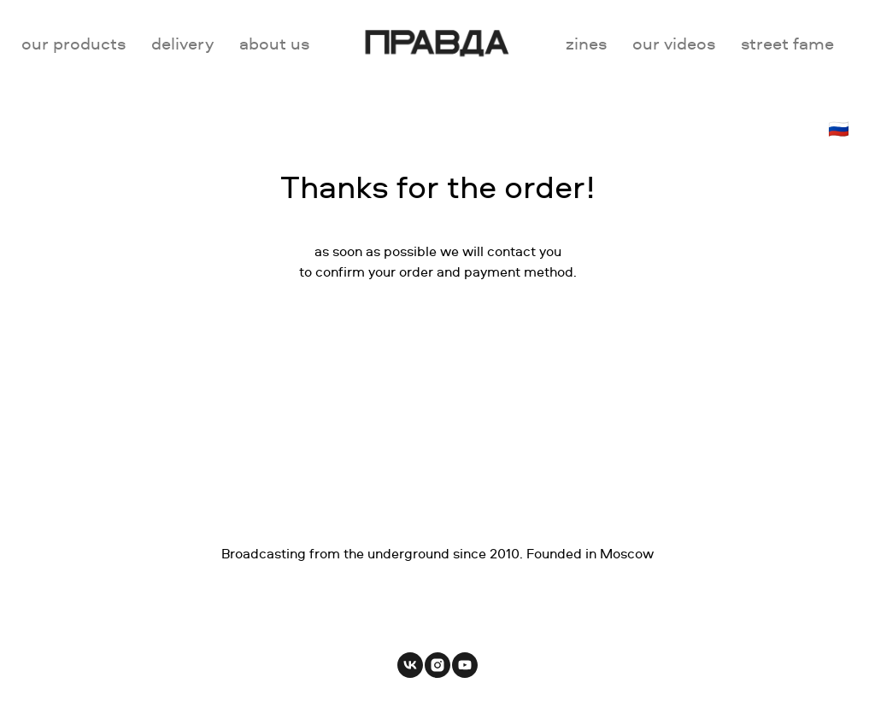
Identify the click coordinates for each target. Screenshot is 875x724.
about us (274, 43)
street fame (787, 43)
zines (586, 43)
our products (73, 43)
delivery (182, 43)
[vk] (410, 665)
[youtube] (465, 665)
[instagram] (437, 665)
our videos (673, 43)
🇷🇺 (838, 128)
